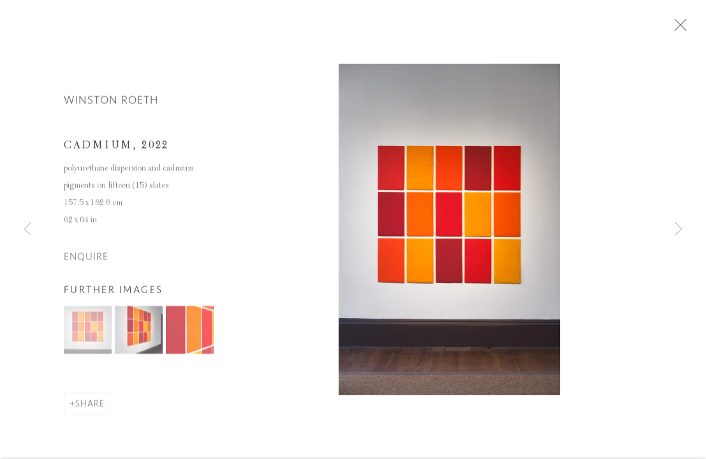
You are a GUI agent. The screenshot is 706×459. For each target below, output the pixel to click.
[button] (88, 336)
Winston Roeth (111, 106)
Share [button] (90, 410)
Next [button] (678, 229)
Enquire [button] (86, 263)
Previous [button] (27, 229)
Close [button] (695, 28)
